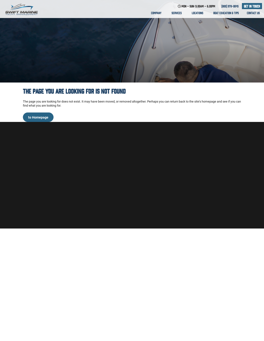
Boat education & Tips (226, 13)
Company (157, 13)
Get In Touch (252, 6)
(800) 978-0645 (230, 6)
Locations (198, 13)
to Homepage (38, 117)
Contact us (253, 13)
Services (178, 13)
